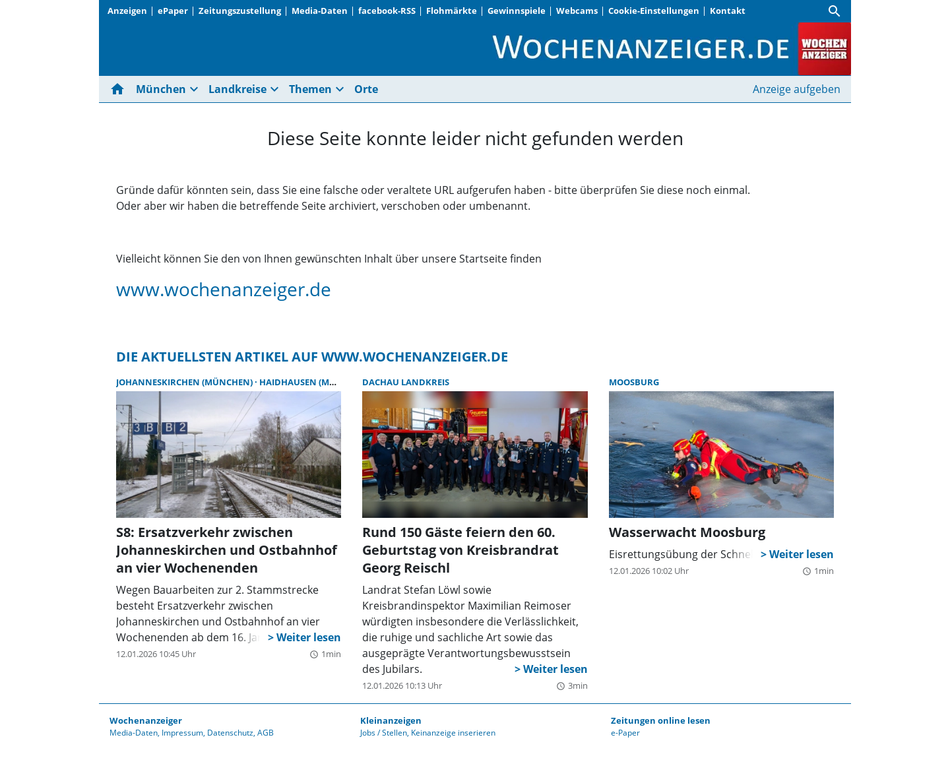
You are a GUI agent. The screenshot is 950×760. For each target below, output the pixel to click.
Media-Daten (320, 10)
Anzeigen (127, 10)
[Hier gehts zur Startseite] (120, 89)
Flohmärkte (451, 10)
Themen (310, 89)
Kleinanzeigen (391, 720)
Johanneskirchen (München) (185, 382)
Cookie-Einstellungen (653, 10)
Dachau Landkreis (405, 382)
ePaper (173, 10)
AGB (265, 732)
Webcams (577, 10)
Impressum (182, 732)
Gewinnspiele (517, 10)
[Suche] (834, 11)
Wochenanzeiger (146, 720)
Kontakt (727, 10)
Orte (366, 89)
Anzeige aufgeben (796, 89)
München (161, 89)
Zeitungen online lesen (661, 720)
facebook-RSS (387, 10)
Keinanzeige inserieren (453, 732)
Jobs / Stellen (383, 732)
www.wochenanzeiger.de (223, 288)
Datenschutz (230, 732)
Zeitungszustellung (240, 10)
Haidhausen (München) (314, 382)
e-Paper (625, 732)
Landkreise (237, 89)
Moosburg (634, 382)
